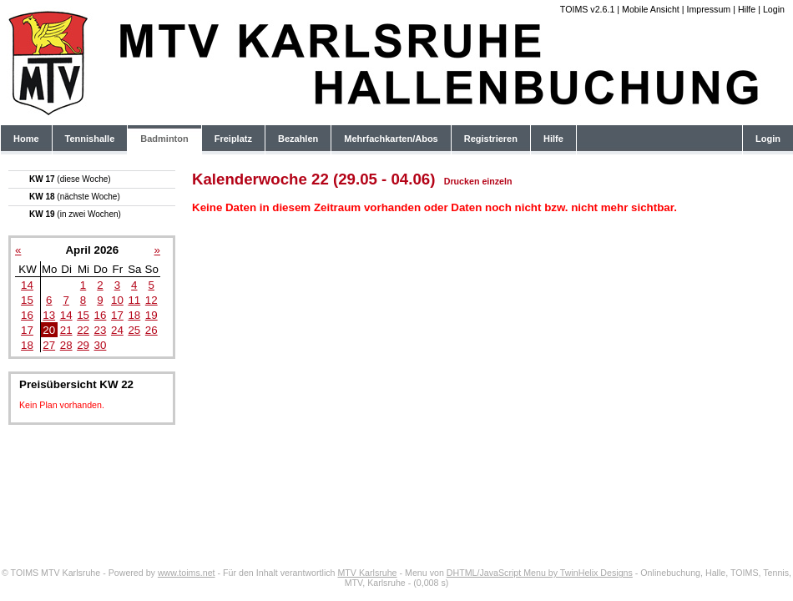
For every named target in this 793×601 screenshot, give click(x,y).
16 (27, 315)
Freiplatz (233, 139)
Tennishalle (90, 139)
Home (26, 139)
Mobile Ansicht (650, 9)
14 (27, 285)
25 (134, 330)
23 (100, 330)
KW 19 (75, 214)
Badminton (164, 139)
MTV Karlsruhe (366, 573)
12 (151, 300)
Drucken (462, 181)
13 (49, 315)
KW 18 (74, 196)
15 (27, 300)
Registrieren (491, 139)
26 (151, 330)
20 (49, 330)
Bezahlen (298, 139)
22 (83, 330)
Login (774, 9)
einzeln (497, 181)
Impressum (708, 9)
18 (134, 315)
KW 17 (70, 179)
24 (117, 330)
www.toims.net (186, 573)
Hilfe (746, 9)
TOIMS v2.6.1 (587, 9)
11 (134, 300)
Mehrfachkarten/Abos (390, 139)
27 (49, 345)
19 (151, 315)
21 (66, 330)
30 (100, 345)
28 (66, 345)
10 (117, 300)
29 (83, 345)
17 (117, 315)
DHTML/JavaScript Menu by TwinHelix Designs (540, 573)
